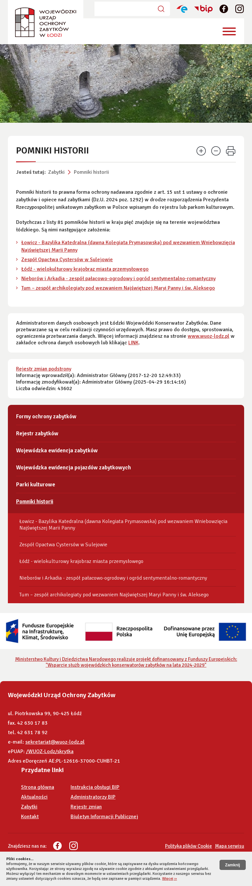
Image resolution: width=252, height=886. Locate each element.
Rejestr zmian (86, 807)
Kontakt (30, 816)
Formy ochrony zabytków (46, 416)
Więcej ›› (169, 878)
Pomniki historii (91, 172)
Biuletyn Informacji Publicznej (104, 816)
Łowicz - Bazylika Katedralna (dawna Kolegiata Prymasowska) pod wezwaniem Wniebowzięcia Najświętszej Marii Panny (123, 524)
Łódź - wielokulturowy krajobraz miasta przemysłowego (85, 269)
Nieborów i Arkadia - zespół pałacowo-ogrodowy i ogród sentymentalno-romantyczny (118, 278)
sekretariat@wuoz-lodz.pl (55, 742)
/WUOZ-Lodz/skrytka (50, 751)
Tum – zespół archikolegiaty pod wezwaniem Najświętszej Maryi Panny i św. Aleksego (118, 288)
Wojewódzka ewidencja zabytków (57, 450)
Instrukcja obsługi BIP (95, 787)
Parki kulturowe (35, 484)
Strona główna (37, 787)
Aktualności (34, 797)
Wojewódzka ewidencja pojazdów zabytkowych (73, 467)
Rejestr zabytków (37, 433)
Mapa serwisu (229, 846)
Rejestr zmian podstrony (43, 369)
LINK (133, 342)
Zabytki (56, 172)
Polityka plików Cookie (188, 846)
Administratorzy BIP (93, 797)
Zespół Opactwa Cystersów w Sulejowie (67, 259)
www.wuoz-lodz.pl (208, 336)
